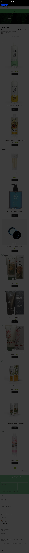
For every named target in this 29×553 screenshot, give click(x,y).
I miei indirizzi (3, 530)
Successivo (19, 467)
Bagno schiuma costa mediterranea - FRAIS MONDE (14, 423)
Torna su (24, 470)
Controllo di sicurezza (5, 484)
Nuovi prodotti (6, 539)
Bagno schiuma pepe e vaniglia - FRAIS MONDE (14, 388)
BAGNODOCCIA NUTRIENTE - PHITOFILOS (14, 105)
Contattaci (22, 539)
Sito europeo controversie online (6, 514)
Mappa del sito (3, 540)
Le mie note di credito (5, 529)
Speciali (2, 539)
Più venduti (12, 539)
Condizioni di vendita (4, 513)
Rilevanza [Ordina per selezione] (14, 38)
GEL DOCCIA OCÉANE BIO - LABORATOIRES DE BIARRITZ (14, 176)
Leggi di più (3, 33)
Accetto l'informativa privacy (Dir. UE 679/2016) (10, 491)
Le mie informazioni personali (6, 532)
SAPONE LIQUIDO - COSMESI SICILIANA (14, 211)
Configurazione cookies (5, 521)
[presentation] (8, 487)
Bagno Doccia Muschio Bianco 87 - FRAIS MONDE (14, 282)
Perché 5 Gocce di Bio (5, 517)
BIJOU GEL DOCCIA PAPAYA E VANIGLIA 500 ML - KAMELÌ (14, 140)
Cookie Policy (3, 533)
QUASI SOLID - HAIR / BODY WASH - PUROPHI (14, 246)
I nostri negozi (16, 539)
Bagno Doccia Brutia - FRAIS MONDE (14, 317)
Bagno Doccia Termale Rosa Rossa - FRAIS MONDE (14, 352)
